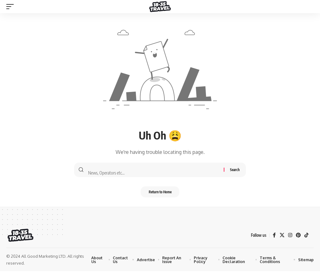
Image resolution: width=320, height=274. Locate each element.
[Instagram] (289, 238)
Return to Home (160, 193)
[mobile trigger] (11, 6)
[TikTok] (306, 238)
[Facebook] (273, 238)
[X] (281, 238)
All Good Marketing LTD (43, 258)
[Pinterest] (298, 238)
